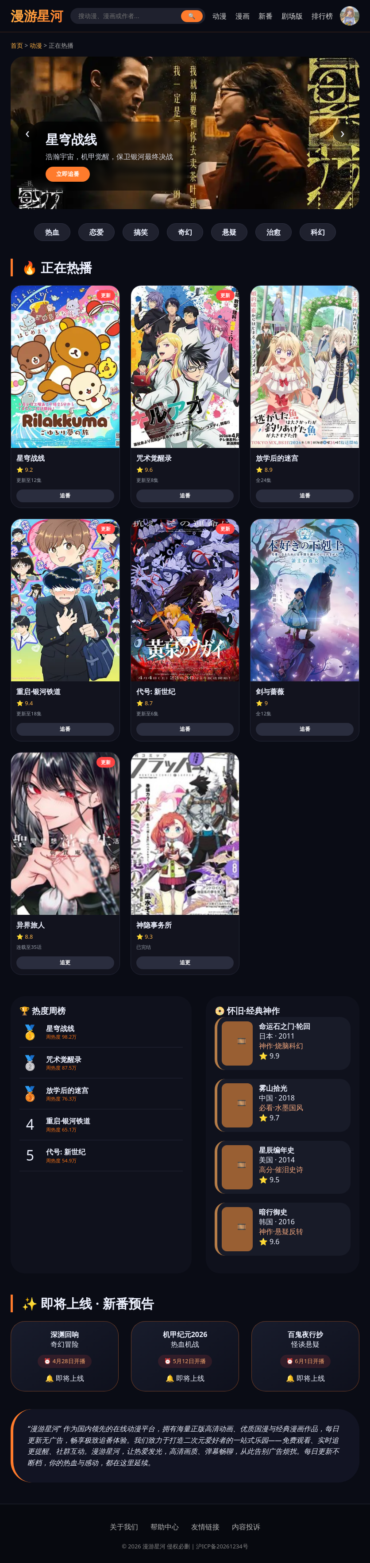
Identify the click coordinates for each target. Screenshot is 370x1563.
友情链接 (205, 1527)
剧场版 (292, 16)
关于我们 (124, 1527)
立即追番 (67, 174)
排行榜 (322, 16)
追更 (65, 962)
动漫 (219, 16)
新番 (265, 16)
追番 (65, 496)
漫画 (242, 16)
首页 (17, 45)
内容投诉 (246, 1527)
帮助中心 (164, 1527)
